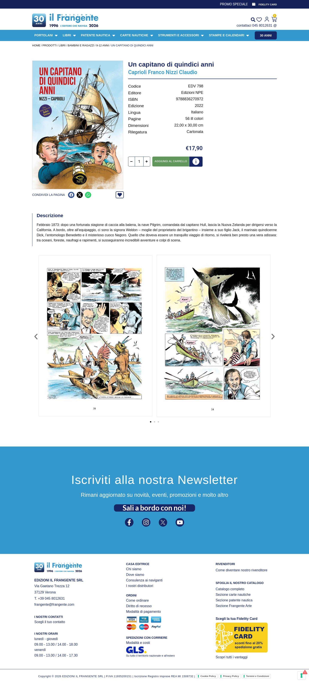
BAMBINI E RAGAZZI (81, 45)
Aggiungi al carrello (170, 161)
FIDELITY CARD (268, 4)
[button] (71, 195)
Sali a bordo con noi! (154, 506)
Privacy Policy (231, 676)
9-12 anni (102, 45)
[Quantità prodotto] (139, 161)
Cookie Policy (208, 676)
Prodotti (49, 45)
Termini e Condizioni (257, 676)
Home (36, 45)
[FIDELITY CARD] (253, 4)
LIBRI (62, 45)
